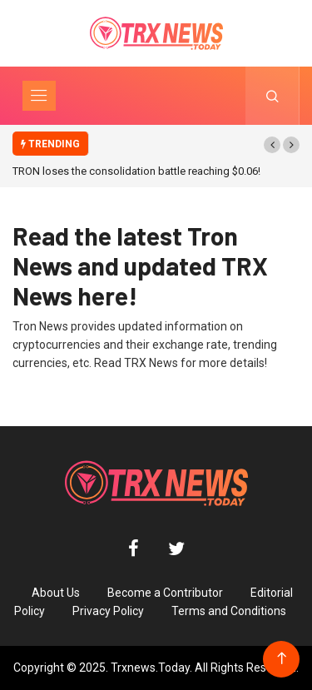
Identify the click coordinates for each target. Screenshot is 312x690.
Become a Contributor (165, 592)
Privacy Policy (108, 611)
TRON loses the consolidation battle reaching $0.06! (136, 171)
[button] (272, 145)
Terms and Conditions (228, 611)
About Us (56, 592)
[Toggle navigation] (39, 95)
